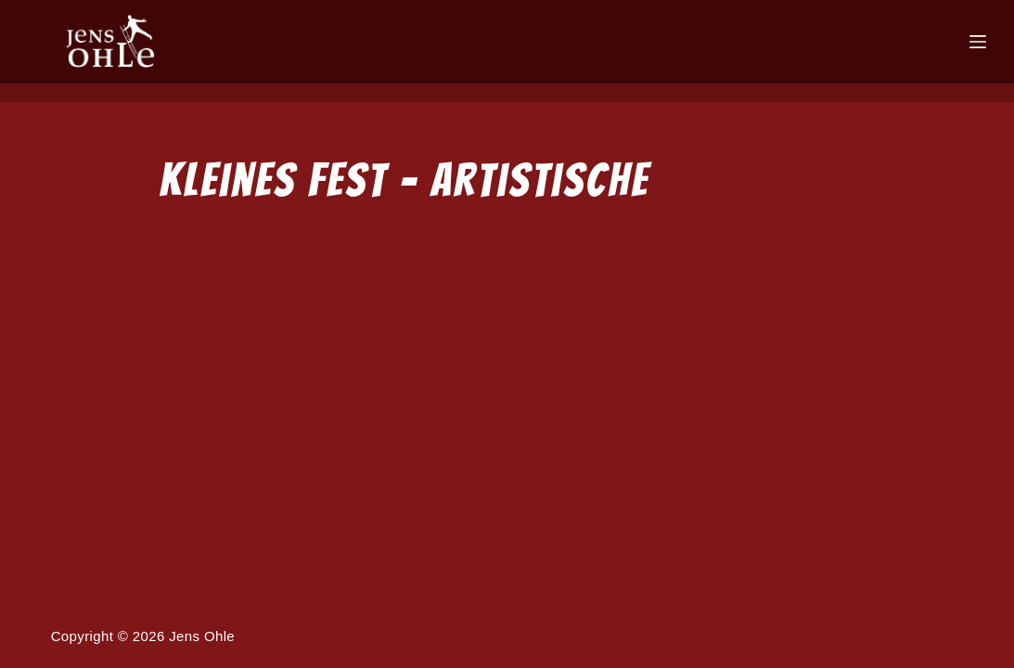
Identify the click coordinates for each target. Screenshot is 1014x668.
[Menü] (977, 41)
